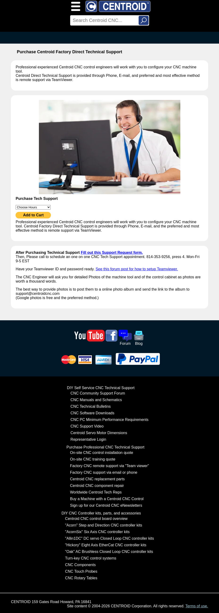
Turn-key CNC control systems (90, 558)
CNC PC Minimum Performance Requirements (109, 420)
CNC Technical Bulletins (90, 406)
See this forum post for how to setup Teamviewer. (137, 269)
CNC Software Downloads (92, 413)
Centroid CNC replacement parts (97, 479)
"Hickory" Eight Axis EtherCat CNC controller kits (105, 545)
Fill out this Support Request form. (112, 253)
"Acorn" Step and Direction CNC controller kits (103, 525)
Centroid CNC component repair (97, 486)
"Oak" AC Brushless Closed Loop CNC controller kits (109, 552)
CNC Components (80, 565)
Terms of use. (197, 606)
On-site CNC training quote (92, 459)
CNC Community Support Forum (97, 393)
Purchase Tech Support (37, 199)
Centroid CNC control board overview (96, 519)
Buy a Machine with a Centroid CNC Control (107, 499)
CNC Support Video (86, 426)
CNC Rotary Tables (81, 578)
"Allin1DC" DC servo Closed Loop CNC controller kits (109, 538)
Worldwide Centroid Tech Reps (96, 492)
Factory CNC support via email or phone (103, 472)
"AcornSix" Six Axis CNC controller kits (97, 532)
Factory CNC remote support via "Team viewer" (109, 466)
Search (144, 20)
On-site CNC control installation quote (101, 453)
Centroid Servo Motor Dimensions (98, 433)
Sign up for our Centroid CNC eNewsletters (106, 505)
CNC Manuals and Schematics (96, 400)
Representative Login (88, 439)
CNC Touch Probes (81, 571)
